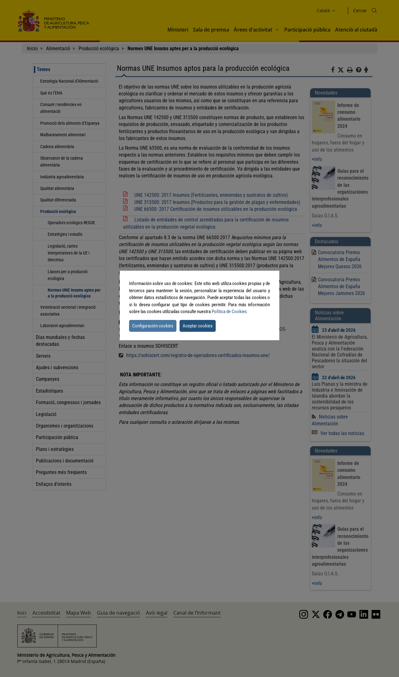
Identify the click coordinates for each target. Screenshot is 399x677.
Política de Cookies (229, 311)
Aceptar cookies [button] (198, 326)
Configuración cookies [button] (152, 326)
